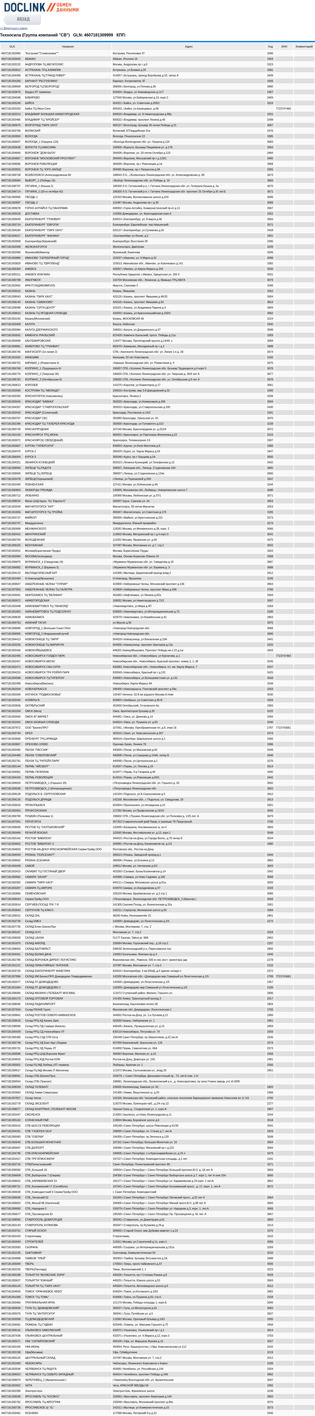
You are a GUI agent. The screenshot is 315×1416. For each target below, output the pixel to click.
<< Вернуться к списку (14, 28)
